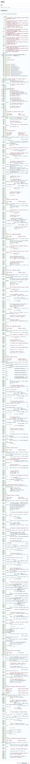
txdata (14, 162)
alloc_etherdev (18, 514)
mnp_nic (11, 89)
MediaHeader (12, 313)
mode (23, 505)
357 (2, 485)
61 (2, 95)
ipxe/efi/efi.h (14, 70)
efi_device (16, 91)
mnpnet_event (19, 117)
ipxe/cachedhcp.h (15, 69)
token (8, 83)
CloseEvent (14, 437)
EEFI (18, 182)
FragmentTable (19, 168)
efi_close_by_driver (15, 633)
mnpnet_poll (15, 330)
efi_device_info (14, 530)
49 (2, 82)
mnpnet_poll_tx (15, 238)
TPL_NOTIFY (17, 387)
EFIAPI (13, 117)
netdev (9, 138)
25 (2, 55)
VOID (10, 117)
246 (2, 330)
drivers (2, 7)
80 (2, 117)
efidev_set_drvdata (14, 524)
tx (19, 99)
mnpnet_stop (11, 654)
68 (2, 104)
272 (2, 362)
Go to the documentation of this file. (9, 14)
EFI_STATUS (12, 144)
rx (19, 107)
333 (2, 452)
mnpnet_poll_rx (15, 274)
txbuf (20, 104)
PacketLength (20, 305)
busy (13, 85)
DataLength (18, 162)
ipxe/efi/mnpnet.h (15, 74)
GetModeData (22, 569)
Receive (25, 219)
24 (2, 54)
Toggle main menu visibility (2, 4)
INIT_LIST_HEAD (13, 536)
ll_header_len (13, 164)
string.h (13, 64)
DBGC (15, 183)
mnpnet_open (14, 362)
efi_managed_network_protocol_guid (17, 557)
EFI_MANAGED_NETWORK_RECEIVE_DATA (18, 279)
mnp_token (11, 80)
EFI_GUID (12, 503)
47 (2, 80)
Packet (18, 173)
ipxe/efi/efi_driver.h (16, 71)
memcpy (11, 312)
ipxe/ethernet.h (15, 68)
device (15, 95)
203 (2, 274)
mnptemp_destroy (12, 742)
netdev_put (12, 644)
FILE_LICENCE (9, 54)
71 (2, 107)
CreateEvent (23, 386)
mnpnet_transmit (15, 137)
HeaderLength (19, 165)
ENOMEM (9, 309)
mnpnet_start (11, 500)
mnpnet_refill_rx (16, 203)
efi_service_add (20, 541)
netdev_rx (12, 316)
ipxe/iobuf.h (14, 66)
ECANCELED (20, 150)
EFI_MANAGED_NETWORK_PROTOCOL (17, 93)
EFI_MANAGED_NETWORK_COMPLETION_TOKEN (17, 83)
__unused (11, 118)
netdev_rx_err (17, 298)
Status (23, 257)
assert (11, 122)
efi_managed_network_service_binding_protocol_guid (17, 504)
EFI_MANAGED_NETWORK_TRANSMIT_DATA (18, 101)
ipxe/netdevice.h (15, 67)
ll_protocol (16, 142)
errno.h (13, 65)
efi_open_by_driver (21, 554)
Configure (25, 418)
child (9, 545)
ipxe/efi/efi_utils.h (16, 73)
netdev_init (13, 520)
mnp (26, 93)
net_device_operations (18, 485)
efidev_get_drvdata (19, 724)
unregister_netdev (14, 628)
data (16, 171)
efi (8, 7)
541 (2, 742)
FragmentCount (19, 167)
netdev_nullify (13, 643)
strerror (12, 549)
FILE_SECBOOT (9, 55)
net (5, 7)
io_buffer (16, 104)
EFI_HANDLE (12, 502)
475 (2, 654)
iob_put (16, 312)
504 (2, 695)
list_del (12, 642)
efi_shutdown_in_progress (18, 149)
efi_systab (25, 276)
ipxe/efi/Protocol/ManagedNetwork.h (17, 76)
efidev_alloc (18, 701)
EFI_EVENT (25, 117)
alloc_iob (16, 306)
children (12, 535)
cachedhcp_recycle (14, 751)
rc (12, 145)
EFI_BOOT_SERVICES (14, 276)
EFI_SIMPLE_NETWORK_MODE (16, 505)
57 (2, 91)
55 (2, 89)
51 (2, 85)
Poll (16, 341)
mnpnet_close (15, 452)
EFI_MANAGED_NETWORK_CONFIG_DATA (17, 367)
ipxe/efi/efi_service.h (16, 72)
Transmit (25, 180)
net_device (25, 330)
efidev (21, 91)
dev (18, 95)
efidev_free (13, 732)
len (14, 282)
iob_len (17, 163)
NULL (18, 263)
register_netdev (20, 613)
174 (2, 238)
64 (2, 99)
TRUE (7, 375)
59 (2, 93)
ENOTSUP (19, 590)
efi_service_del (14, 639)
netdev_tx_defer (18, 156)
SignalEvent (15, 320)
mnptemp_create (11, 695)
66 (2, 101)
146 (2, 203)
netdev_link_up (13, 624)
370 (2, 500)
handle (24, 695)
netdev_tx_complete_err (15, 265)
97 (2, 137)
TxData (22, 173)
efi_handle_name (22, 548)
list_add (12, 534)
